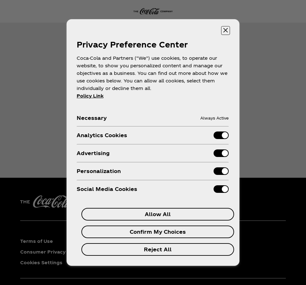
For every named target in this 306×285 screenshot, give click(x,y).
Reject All (158, 249)
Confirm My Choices (158, 232)
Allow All (158, 214)
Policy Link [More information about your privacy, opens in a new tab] (90, 95)
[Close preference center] (225, 30)
